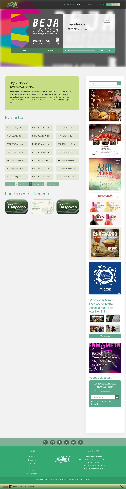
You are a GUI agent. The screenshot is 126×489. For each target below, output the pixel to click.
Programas (80, 4)
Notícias (70, 4)
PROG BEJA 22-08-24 (66, 136)
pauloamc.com (85, 480)
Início (62, 4)
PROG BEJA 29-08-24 (15, 128)
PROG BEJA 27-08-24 (66, 128)
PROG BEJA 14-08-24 (66, 152)
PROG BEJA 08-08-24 (15, 169)
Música (90, 4)
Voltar (107, 21)
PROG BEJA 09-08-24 (66, 160)
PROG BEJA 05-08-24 (15, 177)
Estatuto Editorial (32, 474)
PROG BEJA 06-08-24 (66, 169)
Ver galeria (105, 337)
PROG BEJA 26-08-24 (15, 136)
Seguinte (50, 50)
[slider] (81, 50)
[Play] (65, 50)
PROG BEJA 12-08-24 (40, 160)
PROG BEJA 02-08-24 (40, 177)
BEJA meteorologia (105, 418)
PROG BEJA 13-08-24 (15, 160)
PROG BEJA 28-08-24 (40, 128)
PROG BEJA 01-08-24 (66, 177)
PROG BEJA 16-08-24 (15, 152)
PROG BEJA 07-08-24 (40, 169)
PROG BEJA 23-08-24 (40, 136)
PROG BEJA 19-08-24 (66, 144)
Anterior (24, 50)
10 (38, 184)
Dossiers (32, 468)
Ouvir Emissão (112, 4)
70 (49, 184)
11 (42, 184)
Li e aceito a (101, 403)
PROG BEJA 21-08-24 (15, 144)
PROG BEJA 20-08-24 (40, 144)
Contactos (100, 4)
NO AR (5, 486)
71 (54, 184)
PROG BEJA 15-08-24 (40, 152)
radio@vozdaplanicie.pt (95, 470)
